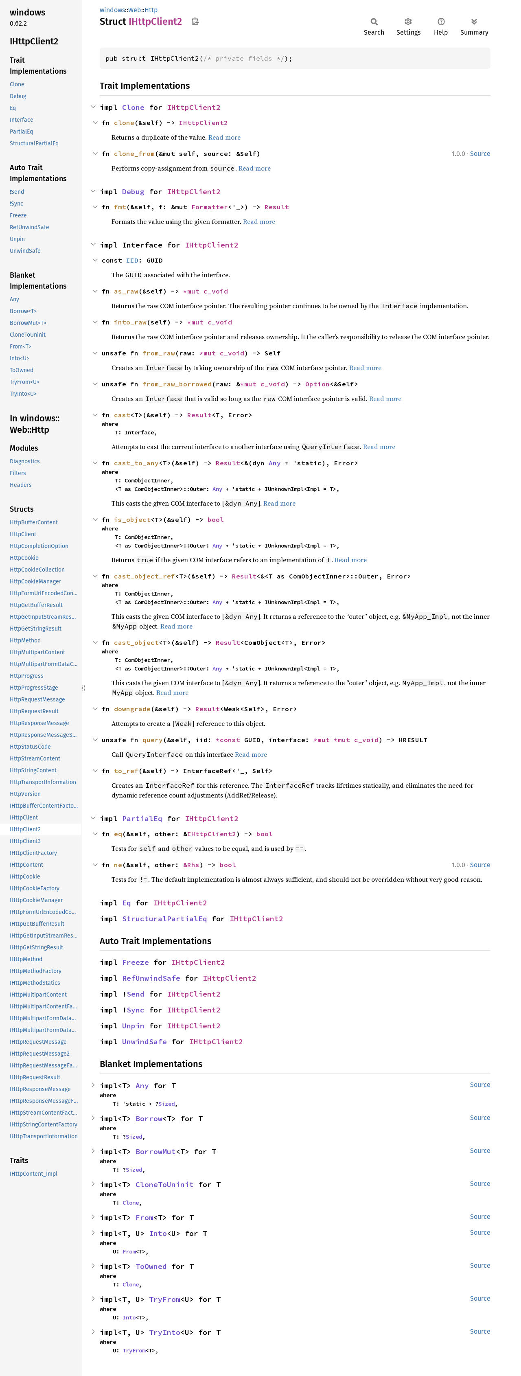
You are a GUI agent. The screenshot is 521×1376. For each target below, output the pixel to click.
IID (132, 260)
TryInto (164, 1332)
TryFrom (164, 1299)
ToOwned (151, 1266)
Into (158, 1233)
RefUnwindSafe (151, 978)
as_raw (126, 291)
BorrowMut (156, 1151)
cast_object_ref (144, 576)
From (144, 1217)
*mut (193, 291)
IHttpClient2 (194, 107)
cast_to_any (136, 463)
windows (112, 10)
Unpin (133, 1025)
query (152, 740)
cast (122, 415)
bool (216, 519)
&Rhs (191, 865)
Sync (135, 1009)
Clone (133, 107)
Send (135, 994)
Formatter (209, 207)
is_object (132, 519)
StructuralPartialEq (164, 918)
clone (124, 122)
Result (277, 207)
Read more (224, 137)
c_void (216, 291)
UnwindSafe (144, 1041)
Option (317, 384)
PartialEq (142, 818)
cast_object (136, 642)
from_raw (158, 353)
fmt (120, 207)
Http (151, 10)
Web (134, 10)
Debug (133, 191)
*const (230, 740)
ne (118, 865)
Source (480, 154)
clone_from (134, 153)
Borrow (149, 1118)
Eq (126, 902)
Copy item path (195, 21)
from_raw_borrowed (177, 384)
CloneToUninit (165, 1184)
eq (118, 834)
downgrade (132, 709)
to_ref (126, 771)
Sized (166, 1103)
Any (275, 463)
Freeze (135, 962)
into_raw (130, 322)
